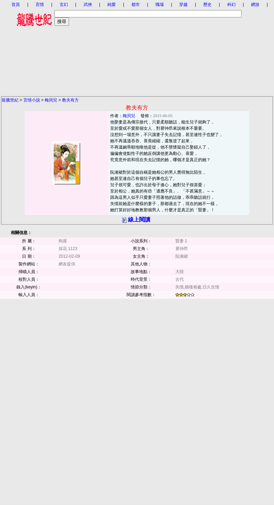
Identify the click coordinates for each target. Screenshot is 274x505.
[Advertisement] (137, 47)
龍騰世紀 (10, 100)
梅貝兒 (51, 100)
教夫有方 (70, 100)
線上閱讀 (139, 220)
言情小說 (31, 100)
